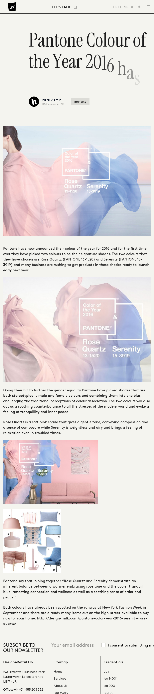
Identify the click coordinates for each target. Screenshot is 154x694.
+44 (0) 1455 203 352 (28, 689)
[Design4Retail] (12, 6)
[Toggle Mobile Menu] (148, 7)
